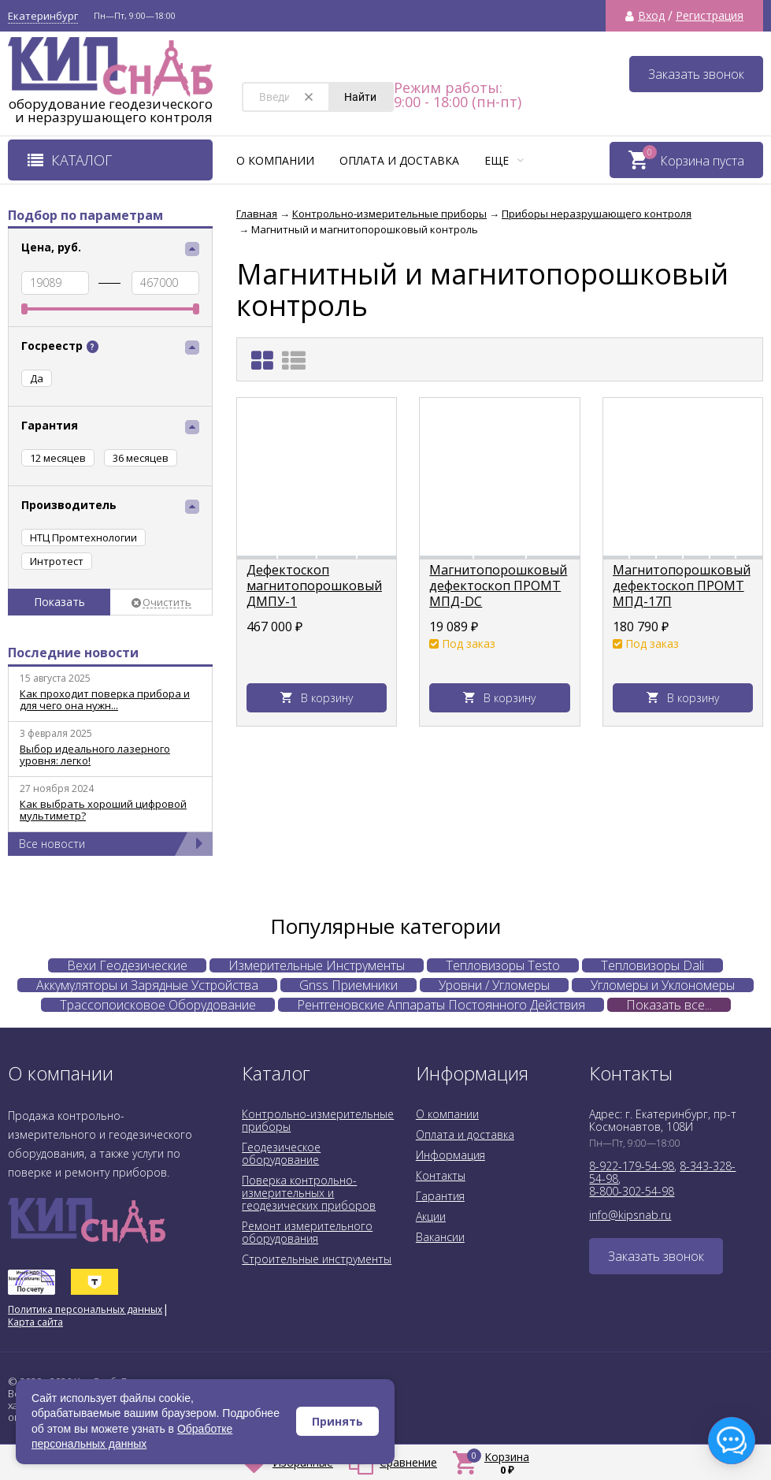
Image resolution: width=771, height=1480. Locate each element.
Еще (504, 160)
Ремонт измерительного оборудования (307, 1232)
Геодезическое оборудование (281, 1153)
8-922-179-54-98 (631, 1165)
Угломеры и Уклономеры (663, 985)
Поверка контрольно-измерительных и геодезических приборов (309, 1193)
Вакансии (440, 1236)
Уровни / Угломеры (494, 985)
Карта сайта (35, 1322)
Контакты (440, 1175)
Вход (651, 15)
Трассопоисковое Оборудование (158, 1005)
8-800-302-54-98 (631, 1191)
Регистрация (709, 15)
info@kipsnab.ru (630, 1214)
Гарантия (440, 1195)
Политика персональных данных (85, 1309)
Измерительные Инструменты (316, 965)
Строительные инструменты (316, 1258)
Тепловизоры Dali (652, 965)
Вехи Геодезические (127, 965)
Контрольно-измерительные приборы (318, 1120)
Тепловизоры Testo (503, 965)
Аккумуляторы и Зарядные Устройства (147, 985)
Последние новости (73, 652)
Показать (59, 601)
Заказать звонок (696, 74)
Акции (431, 1216)
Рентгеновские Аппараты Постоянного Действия (441, 1005)
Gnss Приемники (348, 985)
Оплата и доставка (399, 160)
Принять (337, 1421)
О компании (275, 160)
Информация (450, 1154)
